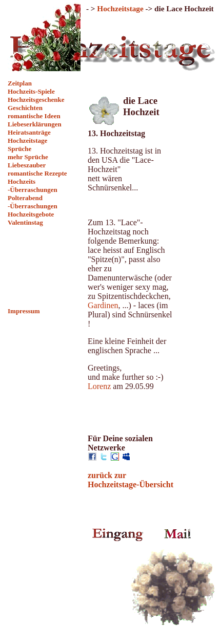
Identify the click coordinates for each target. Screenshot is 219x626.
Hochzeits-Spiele (31, 91)
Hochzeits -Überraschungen (32, 185)
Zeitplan (20, 83)
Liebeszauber (27, 165)
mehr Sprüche (28, 157)
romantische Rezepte (37, 173)
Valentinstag (25, 222)
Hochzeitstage (27, 140)
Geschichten (25, 108)
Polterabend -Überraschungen (32, 202)
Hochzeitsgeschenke (36, 99)
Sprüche (19, 149)
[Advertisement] (44, 267)
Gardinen (103, 305)
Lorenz (99, 386)
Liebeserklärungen (35, 124)
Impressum (24, 311)
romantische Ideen (34, 116)
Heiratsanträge (29, 132)
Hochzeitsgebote (31, 214)
